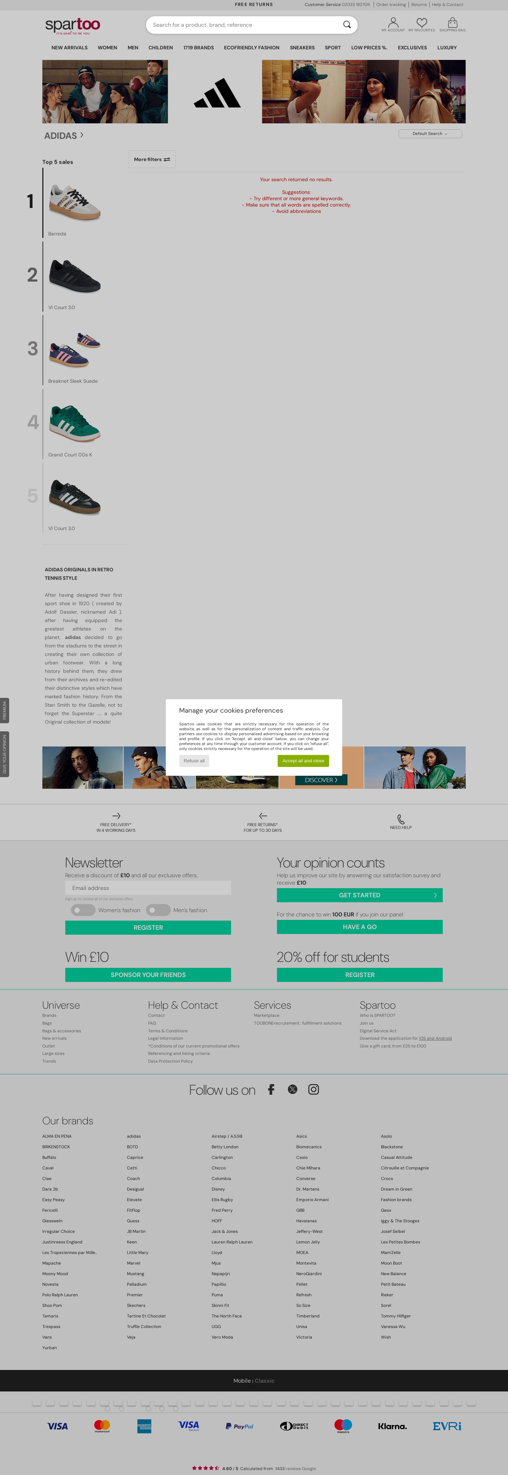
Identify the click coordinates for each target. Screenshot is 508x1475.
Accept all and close (304, 760)
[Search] (347, 25)
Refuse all (194, 760)
